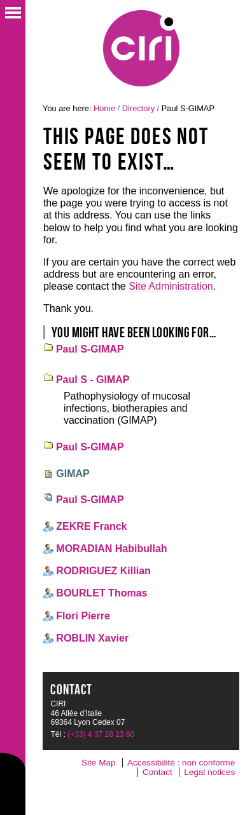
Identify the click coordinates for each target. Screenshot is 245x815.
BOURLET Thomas (101, 593)
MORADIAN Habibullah (111, 548)
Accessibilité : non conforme (181, 762)
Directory (138, 108)
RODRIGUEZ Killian (103, 570)
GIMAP (72, 473)
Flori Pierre (82, 615)
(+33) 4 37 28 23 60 (100, 734)
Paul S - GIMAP (93, 379)
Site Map (98, 762)
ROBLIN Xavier (92, 638)
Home (104, 108)
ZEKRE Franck (91, 526)
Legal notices (209, 772)
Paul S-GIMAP (90, 349)
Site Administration (171, 286)
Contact (157, 772)
